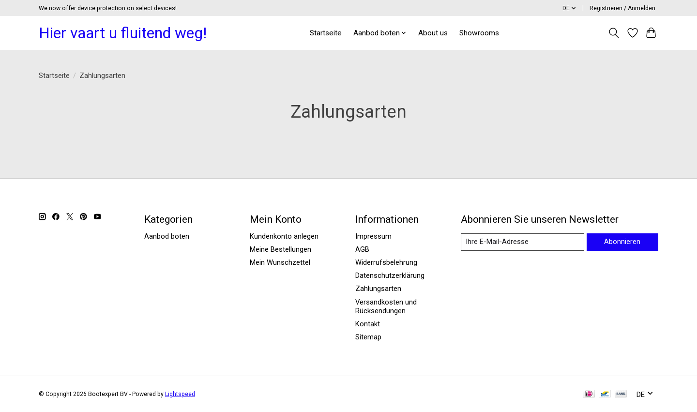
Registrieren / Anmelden (622, 8)
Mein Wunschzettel (280, 262)
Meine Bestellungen (280, 249)
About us (433, 33)
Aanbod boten (166, 236)
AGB (362, 249)
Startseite (326, 33)
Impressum (373, 236)
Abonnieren (622, 241)
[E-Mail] (522, 242)
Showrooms (479, 33)
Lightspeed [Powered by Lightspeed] (180, 394)
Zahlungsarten (378, 288)
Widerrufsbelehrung (386, 262)
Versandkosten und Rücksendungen (386, 306)
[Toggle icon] (614, 33)
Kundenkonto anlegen (284, 236)
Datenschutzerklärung (389, 275)
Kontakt (367, 324)
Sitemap (368, 337)
